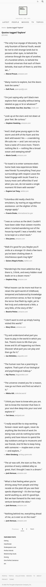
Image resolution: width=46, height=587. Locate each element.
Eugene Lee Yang (13, 191)
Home (4, 28)
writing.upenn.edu (25, 454)
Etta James (10, 239)
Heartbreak (7, 544)
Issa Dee (19, 108)
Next (32, 529)
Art (5, 564)
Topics (40, 22)
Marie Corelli (11, 155)
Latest (5, 22)
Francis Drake (11, 213)
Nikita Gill (10, 393)
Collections (20, 576)
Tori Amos (10, 415)
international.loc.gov (25, 213)
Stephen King (11, 279)
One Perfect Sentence (11, 560)
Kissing (6, 557)
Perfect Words (8, 550)
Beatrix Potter (12, 312)
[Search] (43, 1)
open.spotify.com (21, 89)
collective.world (20, 393)
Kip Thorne (10, 374)
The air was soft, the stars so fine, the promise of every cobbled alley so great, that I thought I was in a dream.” (23, 466)
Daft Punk (10, 89)
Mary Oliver (11, 327)
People (15, 22)
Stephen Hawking (13, 123)
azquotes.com (22, 356)
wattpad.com (19, 415)
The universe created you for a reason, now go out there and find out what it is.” (23, 386)
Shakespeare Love (10, 547)
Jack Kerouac (11, 473)
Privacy (5, 579)
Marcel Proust (11, 74)
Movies (25, 22)
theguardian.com (22, 374)
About (39, 576)
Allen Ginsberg (12, 454)
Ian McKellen (11, 356)
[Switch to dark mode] (38, 1)
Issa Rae (27, 108)
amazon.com (22, 74)
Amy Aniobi (10, 108)
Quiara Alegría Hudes (14, 261)
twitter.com (25, 191)
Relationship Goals (10, 554)
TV (33, 22)
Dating (6, 541)
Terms (11, 579)
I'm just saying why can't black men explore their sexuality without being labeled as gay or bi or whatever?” (22, 100)
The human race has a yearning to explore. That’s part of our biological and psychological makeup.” (22, 367)
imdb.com (35, 108)
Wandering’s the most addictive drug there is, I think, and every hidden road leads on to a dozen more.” (23, 272)
